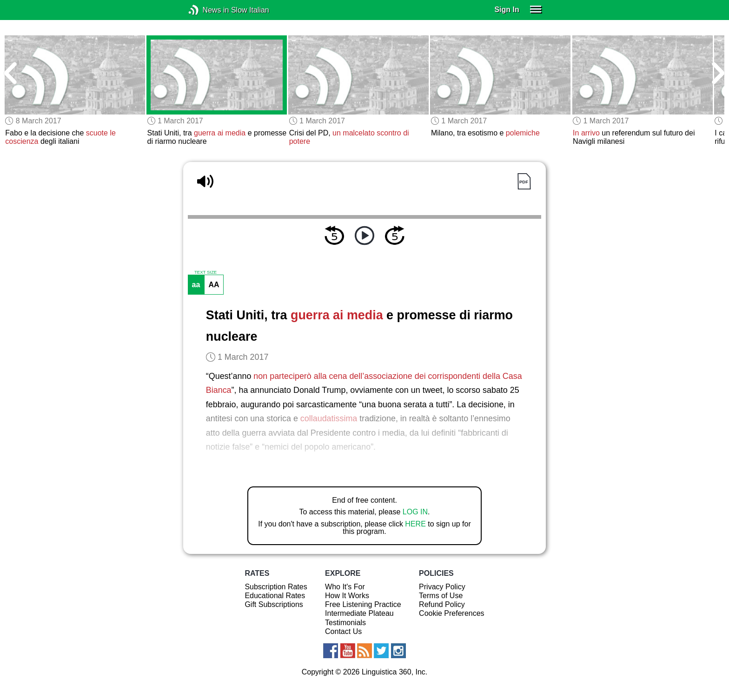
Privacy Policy (442, 587)
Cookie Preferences (451, 613)
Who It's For (345, 587)
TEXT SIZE (205, 272)
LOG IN (415, 512)
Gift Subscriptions (274, 604)
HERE (415, 524)
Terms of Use (441, 596)
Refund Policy (442, 604)
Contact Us (343, 631)
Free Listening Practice (363, 604)
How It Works (347, 596)
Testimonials (345, 623)
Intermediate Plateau (359, 613)
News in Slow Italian (207, 10)
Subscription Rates (276, 587)
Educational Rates (275, 596)
